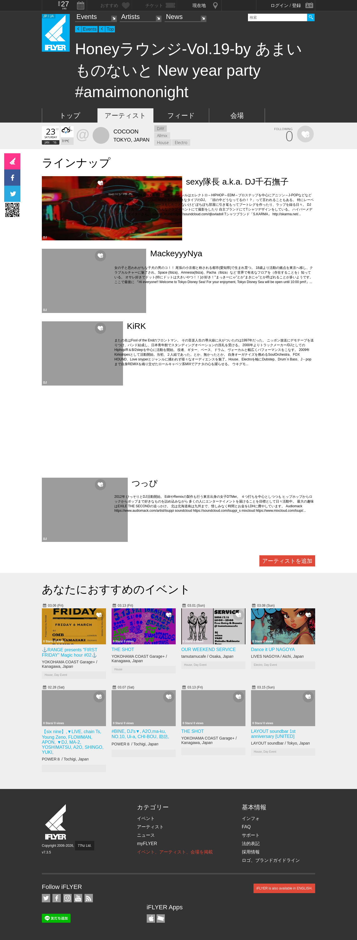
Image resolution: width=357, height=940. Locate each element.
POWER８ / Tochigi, (65, 759)
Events (86, 16)
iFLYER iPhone (151, 918)
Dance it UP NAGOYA (273, 649)
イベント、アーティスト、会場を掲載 (175, 852)
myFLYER (147, 843)
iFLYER (56, 822)
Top (110, 29)
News (174, 16)
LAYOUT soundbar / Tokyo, (280, 743)
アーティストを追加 (287, 561)
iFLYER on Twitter (46, 898)
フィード (181, 115)
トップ (69, 115)
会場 (237, 115)
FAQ (246, 826)
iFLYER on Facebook (56, 898)
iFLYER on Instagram (67, 898)
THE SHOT (123, 649)
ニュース (146, 835)
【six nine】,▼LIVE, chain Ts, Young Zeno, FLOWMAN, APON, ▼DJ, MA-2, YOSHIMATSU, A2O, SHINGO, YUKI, (72, 742)
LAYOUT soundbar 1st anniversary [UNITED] (273, 734)
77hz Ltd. (84, 846)
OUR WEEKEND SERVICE (208, 649)
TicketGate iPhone (160, 918)
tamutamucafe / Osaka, (207, 656)
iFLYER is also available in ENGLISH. (284, 888)
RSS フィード (89, 898)
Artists (130, 16)
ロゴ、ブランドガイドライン (271, 860)
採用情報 (251, 852)
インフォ (251, 818)
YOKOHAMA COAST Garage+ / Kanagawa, (69, 664)
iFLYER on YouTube (78, 898)
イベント (146, 818)
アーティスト (125, 115)
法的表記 (251, 843)
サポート (251, 835)
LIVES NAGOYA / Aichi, (277, 656)
